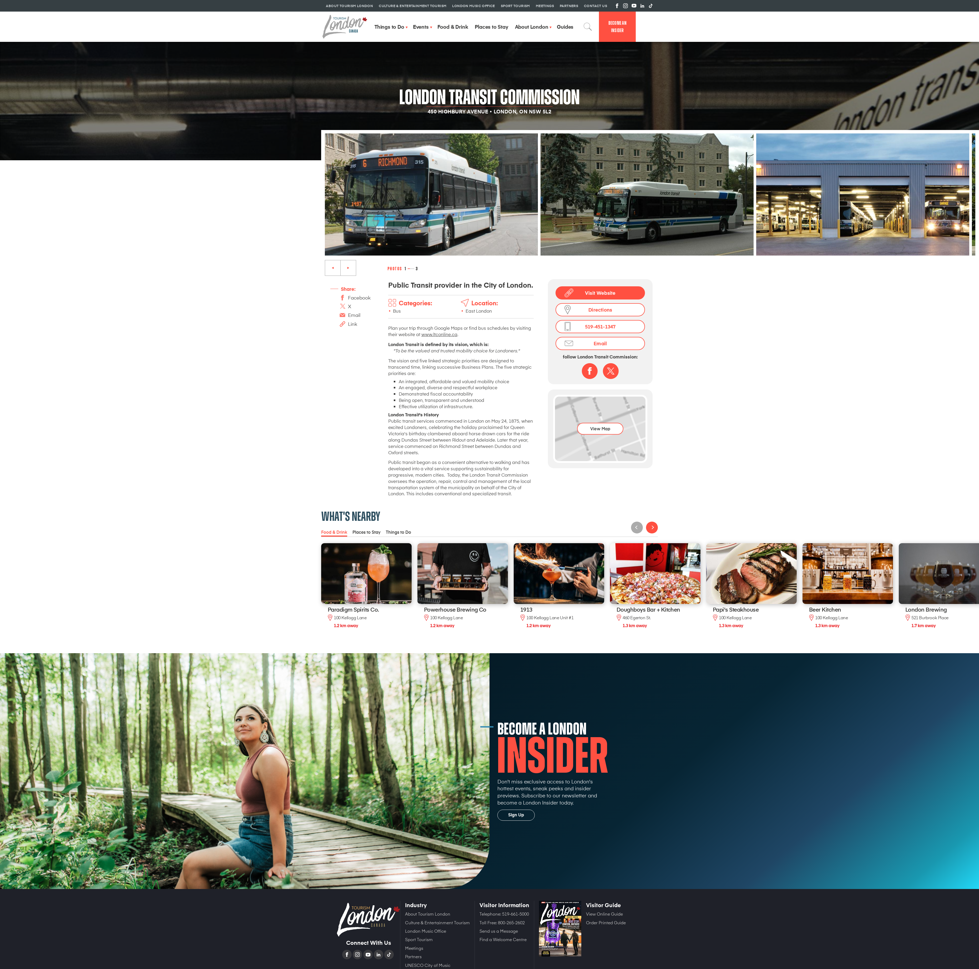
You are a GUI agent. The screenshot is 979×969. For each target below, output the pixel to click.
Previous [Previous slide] (333, 268)
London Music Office (425, 931)
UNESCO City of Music (427, 965)
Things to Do (398, 532)
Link (352, 324)
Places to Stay (366, 532)
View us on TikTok (650, 5)
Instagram (358, 954)
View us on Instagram (625, 5)
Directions (600, 309)
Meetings (414, 948)
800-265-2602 (511, 922)
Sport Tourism (419, 939)
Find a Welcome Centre (503, 939)
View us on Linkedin (642, 5)
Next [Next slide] (348, 268)
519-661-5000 (515, 914)
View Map (600, 428)
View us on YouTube (633, 5)
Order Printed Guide (606, 922)
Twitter (611, 371)
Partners (413, 956)
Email (354, 315)
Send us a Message (499, 931)
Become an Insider (617, 26)
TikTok (389, 954)
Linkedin (379, 954)
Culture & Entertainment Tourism (437, 922)
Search (588, 27)
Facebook (359, 297)
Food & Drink (334, 532)
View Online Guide (604, 914)
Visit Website (600, 292)
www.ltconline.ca (439, 334)
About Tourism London (427, 914)
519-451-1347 (600, 326)
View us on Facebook (617, 5)
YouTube (368, 954)
